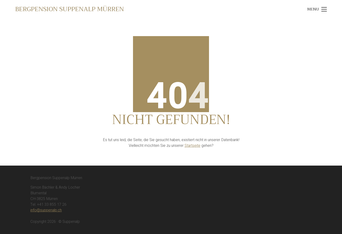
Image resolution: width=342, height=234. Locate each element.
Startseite (192, 145)
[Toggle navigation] (317, 9)
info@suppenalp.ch (46, 210)
